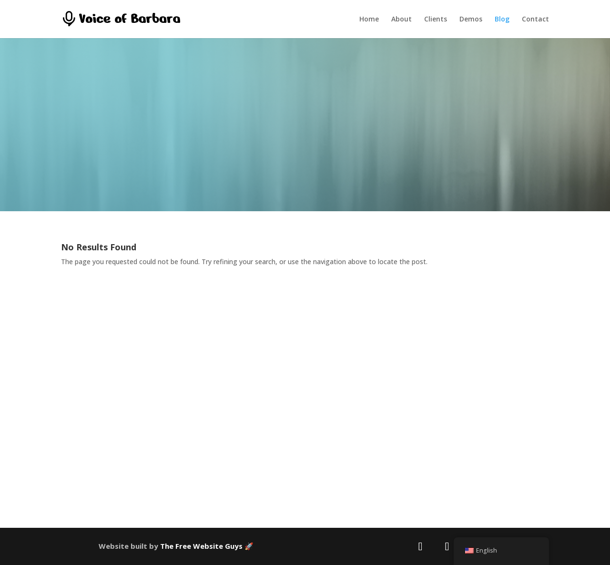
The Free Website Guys (201, 546)
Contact (535, 19)
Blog (502, 19)
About (401, 19)
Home (369, 19)
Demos (470, 19)
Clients (435, 19)
